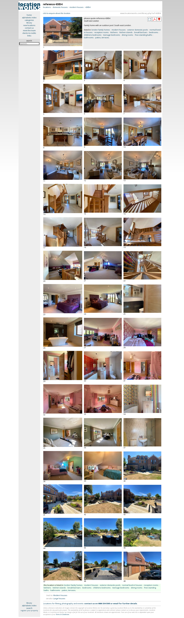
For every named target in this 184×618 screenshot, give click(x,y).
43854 (87, 7)
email (115, 603)
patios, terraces (102, 37)
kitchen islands (126, 32)
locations (47, 7)
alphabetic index (29, 17)
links (29, 35)
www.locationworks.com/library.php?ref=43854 (140, 13)
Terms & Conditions (62, 614)
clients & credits (29, 33)
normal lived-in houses (132, 585)
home (29, 15)
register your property (29, 610)
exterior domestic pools (137, 29)
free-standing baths (143, 35)
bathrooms (89, 37)
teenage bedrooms (111, 35)
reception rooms (101, 32)
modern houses (77, 7)
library (29, 22)
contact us (29, 28)
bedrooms (153, 32)
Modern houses (60, 595)
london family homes (101, 29)
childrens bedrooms (92, 35)
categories (29, 20)
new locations (29, 25)
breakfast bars (140, 32)
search (29, 608)
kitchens (114, 32)
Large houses (59, 598)
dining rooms (127, 35)
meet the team (29, 30)
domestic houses (60, 7)
